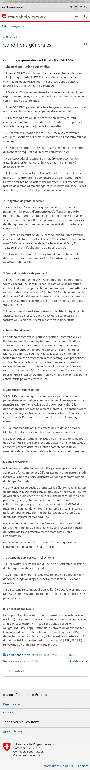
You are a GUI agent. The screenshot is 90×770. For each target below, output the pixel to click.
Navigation (13, 37)
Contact (8, 712)
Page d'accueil (12, 704)
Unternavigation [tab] (14, 26)
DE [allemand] (70, 7)
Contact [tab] (17, 671)
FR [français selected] (76, 7)
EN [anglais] (85, 7)
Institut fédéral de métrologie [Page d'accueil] (26, 16)
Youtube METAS (17, 731)
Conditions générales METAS (41, 654)
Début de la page (77, 661)
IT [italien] (81, 7)
